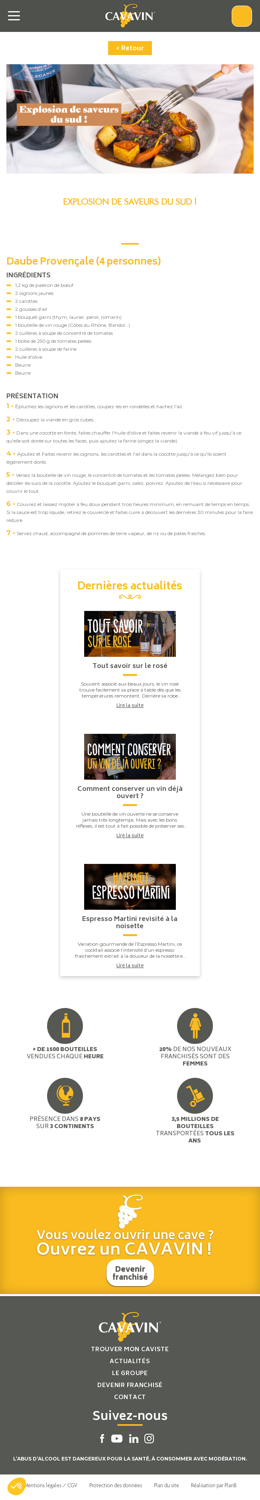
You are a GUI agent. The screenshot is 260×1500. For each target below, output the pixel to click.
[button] (16, 1486)
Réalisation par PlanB (213, 1485)
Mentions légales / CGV (50, 1485)
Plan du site (166, 1485)
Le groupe (130, 1374)
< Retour (130, 48)
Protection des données (115, 1485)
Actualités (130, 1362)
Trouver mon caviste (130, 1350)
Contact (130, 1398)
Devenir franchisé (130, 1274)
